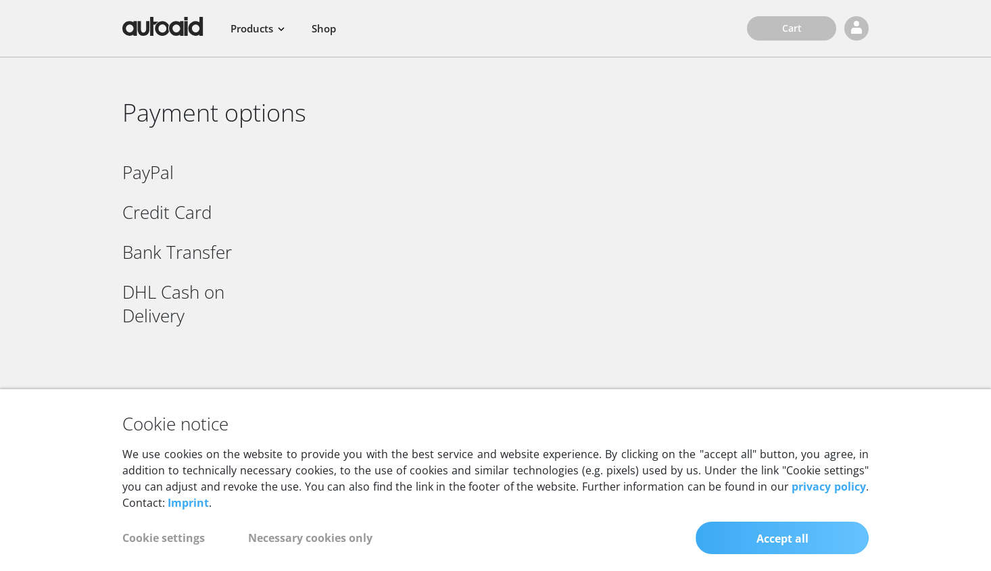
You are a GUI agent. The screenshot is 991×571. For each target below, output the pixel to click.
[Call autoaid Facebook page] (824, 396)
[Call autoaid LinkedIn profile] (855, 396)
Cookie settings (163, 549)
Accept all (782, 550)
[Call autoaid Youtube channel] (788, 396)
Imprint (188, 514)
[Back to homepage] (162, 26)
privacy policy (829, 498)
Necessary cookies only (310, 549)
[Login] (856, 28)
